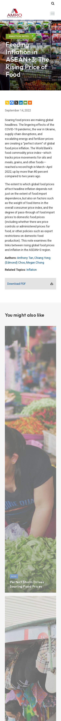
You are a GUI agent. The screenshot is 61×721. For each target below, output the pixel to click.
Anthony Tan (25, 258)
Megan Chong (35, 262)
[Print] (30, 103)
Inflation (31, 269)
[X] (16, 103)
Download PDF (16, 283)
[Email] (25, 103)
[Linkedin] (21, 103)
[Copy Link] (7, 103)
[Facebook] (12, 103)
